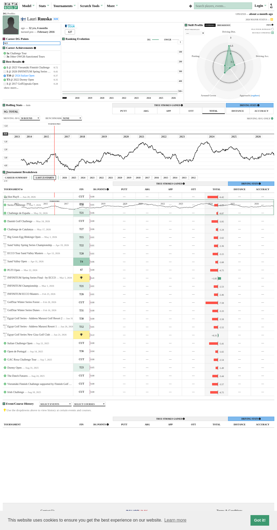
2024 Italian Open (24, 75)
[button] (271, 5)
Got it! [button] (259, 520)
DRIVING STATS (249, 105)
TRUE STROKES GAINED (168, 105)
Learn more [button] (175, 520)
